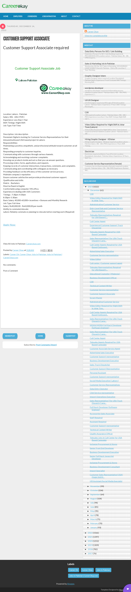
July (92, 502)
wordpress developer (94, 88)
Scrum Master (96, 298)
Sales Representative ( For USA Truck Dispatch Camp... (106, 239)
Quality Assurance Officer (101, 433)
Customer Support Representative (105, 368)
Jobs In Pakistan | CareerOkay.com (83, 576)
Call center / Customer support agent (106, 263)
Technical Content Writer (101, 285)
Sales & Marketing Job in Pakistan (100, 63)
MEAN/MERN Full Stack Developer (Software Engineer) (106, 326)
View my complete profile (96, 35)
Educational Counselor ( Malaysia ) (105, 273)
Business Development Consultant (105, 466)
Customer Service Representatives (105, 384)
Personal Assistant (98, 372)
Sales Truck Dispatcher (100, 364)
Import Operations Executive (102, 396)
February (94, 523)
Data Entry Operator (99, 388)
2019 (90, 545)
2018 (90, 549)
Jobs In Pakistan (39, 254)
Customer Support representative (104, 356)
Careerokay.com (33, 243)
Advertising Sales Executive (102, 251)
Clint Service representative (102, 392)
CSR (87, 112)
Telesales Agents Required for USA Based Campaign (105, 233)
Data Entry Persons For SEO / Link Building (103, 51)
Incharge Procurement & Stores (103, 444)
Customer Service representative (104, 255)
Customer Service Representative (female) (103, 163)
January (93, 527)
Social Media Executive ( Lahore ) (104, 380)
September (95, 494)
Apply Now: (9, 224)
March (93, 519)
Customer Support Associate (26, 39)
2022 (90, 532)
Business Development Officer (103, 277)
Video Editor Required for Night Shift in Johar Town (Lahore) (104, 125)
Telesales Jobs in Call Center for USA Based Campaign (106, 438)
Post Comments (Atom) (46, 345)
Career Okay (25, 254)
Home (40, 336)
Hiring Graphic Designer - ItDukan (100, 139)
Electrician (89, 151)
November (95, 486)
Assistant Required (98, 421)
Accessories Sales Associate (102, 413)
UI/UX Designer (92, 100)
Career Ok (14, 254)
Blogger (70, 583)
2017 (90, 553)
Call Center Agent (97, 221)
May (92, 511)
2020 (90, 541)
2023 (90, 186)
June (92, 507)
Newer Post (10, 336)
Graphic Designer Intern (95, 76)
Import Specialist (97, 470)
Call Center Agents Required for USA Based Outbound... (106, 245)
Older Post (70, 336)
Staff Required (96, 417)
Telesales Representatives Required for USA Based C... (105, 216)
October (94, 490)
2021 (90, 537)
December (95, 190)
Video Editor (95, 259)
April (92, 515)
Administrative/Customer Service (104, 204)
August (93, 498)
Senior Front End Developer (102, 448)
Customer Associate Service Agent (105, 348)
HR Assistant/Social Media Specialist (106, 481)
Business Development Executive (104, 360)
